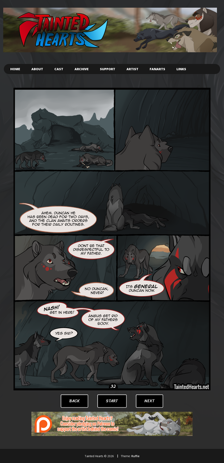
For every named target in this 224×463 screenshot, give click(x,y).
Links (181, 69)
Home (15, 69)
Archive (82, 69)
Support (107, 69)
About (37, 69)
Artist (132, 69)
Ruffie (135, 456)
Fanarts (157, 69)
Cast (58, 69)
